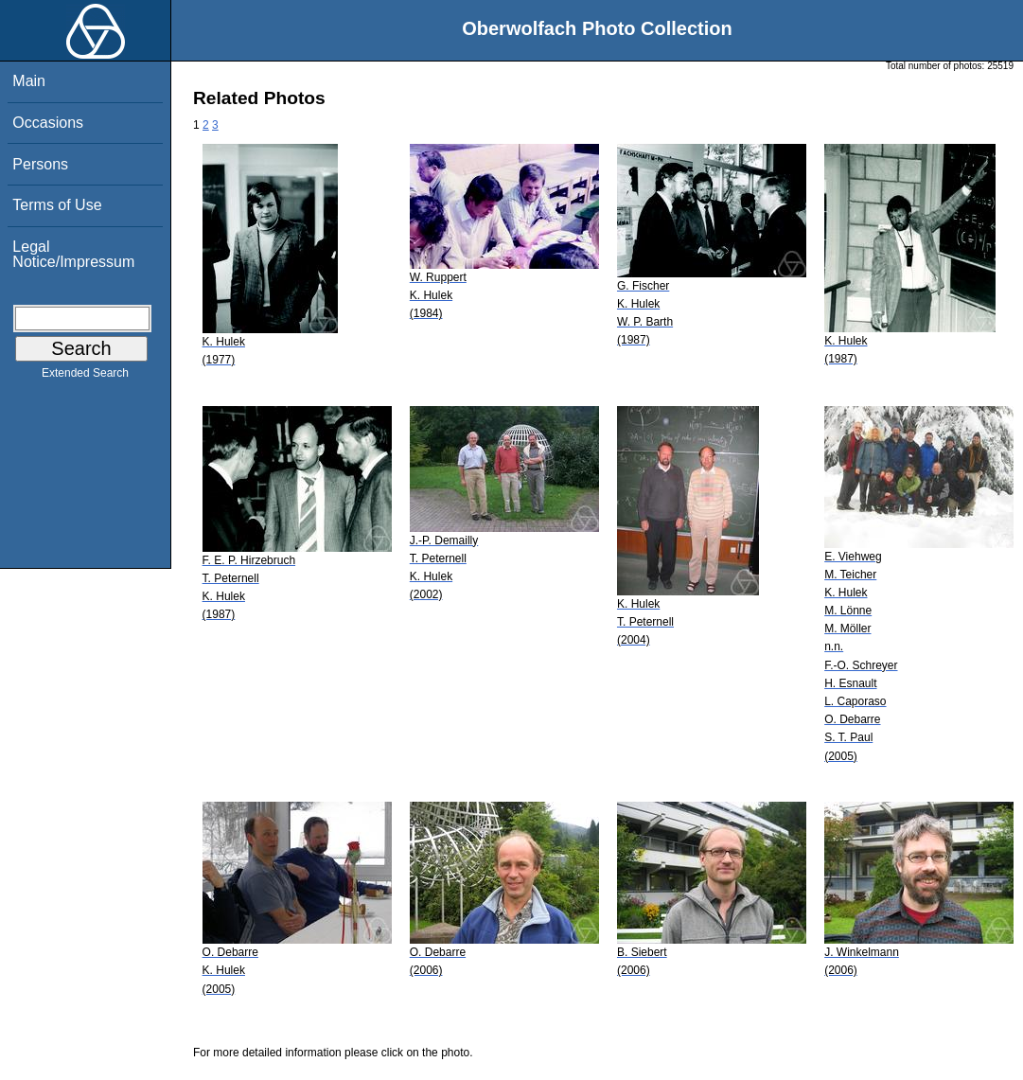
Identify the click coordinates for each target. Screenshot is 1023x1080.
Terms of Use (56, 205)
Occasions (47, 123)
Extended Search (85, 376)
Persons (40, 164)
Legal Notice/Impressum (73, 254)
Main (28, 81)
